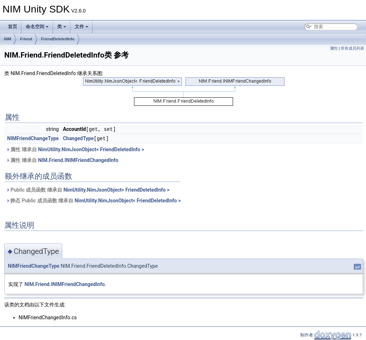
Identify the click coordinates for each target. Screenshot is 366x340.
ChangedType (78, 138)
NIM (7, 39)
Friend (26, 39)
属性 (334, 48)
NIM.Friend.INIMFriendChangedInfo (78, 159)
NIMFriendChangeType (33, 138)
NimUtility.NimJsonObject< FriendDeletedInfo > (91, 149)
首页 (12, 26)
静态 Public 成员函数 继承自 (93, 200)
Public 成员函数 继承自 (87, 189)
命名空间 (37, 26)
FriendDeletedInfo (58, 39)
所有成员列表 (352, 48)
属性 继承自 (75, 149)
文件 (81, 26)
